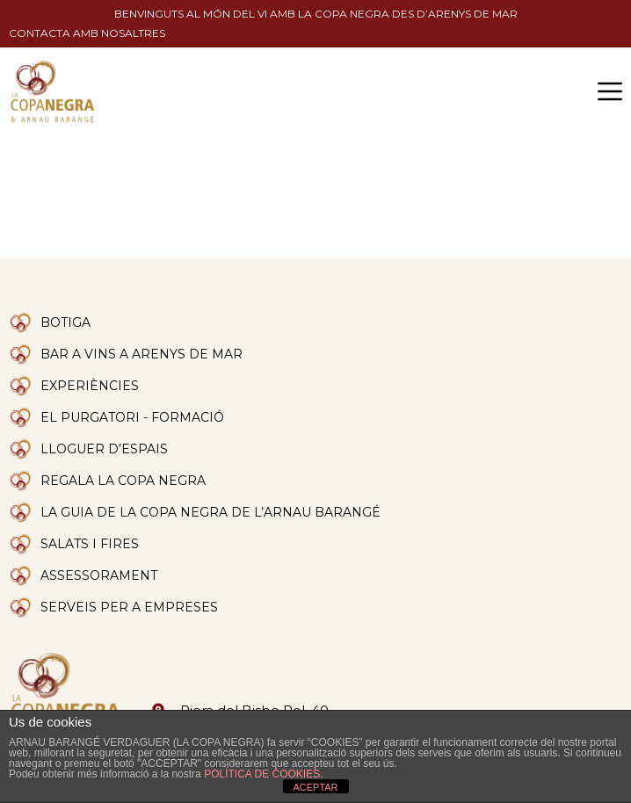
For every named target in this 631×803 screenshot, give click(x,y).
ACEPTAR (315, 787)
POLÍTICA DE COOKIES (262, 774)
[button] (610, 91)
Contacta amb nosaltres (87, 33)
